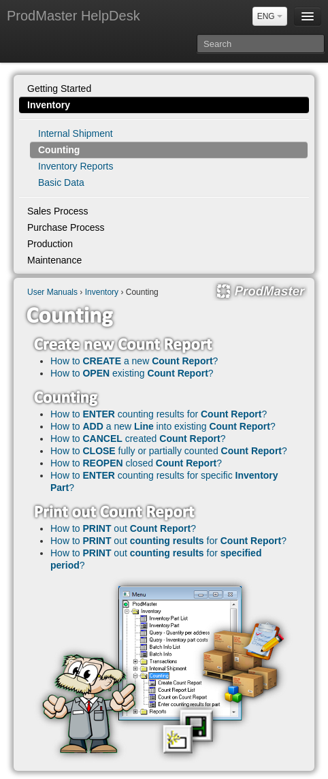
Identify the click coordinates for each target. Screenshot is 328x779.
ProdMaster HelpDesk (73, 15)
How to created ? (138, 438)
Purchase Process (66, 227)
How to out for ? (168, 540)
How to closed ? (136, 463)
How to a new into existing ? (163, 426)
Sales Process (57, 211)
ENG (269, 16)
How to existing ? (132, 373)
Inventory (48, 104)
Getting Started (59, 88)
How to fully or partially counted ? (168, 450)
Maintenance (54, 260)
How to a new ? (134, 360)
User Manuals (52, 292)
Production (50, 243)
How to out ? (123, 528)
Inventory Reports (76, 166)
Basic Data (61, 182)
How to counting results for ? (158, 414)
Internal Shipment (75, 133)
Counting (59, 149)
